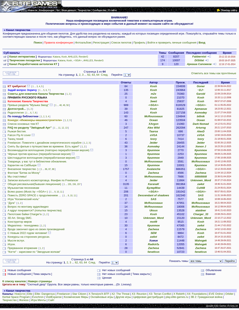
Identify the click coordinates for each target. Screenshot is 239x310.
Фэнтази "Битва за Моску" (24, 172)
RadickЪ (153, 244)
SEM (153, 233)
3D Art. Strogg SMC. (20, 217)
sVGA (153, 135)
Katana (56, 56)
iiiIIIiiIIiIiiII (201, 176)
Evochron (38, 297)
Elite (29, 293)
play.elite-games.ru (177, 297)
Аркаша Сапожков (199, 64)
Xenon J (201, 146)
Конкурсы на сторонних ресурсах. (29, 236)
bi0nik (201, 116)
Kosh (64, 56)
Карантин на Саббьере (22, 165)
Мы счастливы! (17, 176)
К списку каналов (14, 281)
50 (67, 105)
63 (93, 74)
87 (50, 169)
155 (69, 184)
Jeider (153, 142)
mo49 (153, 221)
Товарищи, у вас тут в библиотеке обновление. (37, 161)
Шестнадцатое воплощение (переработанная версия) (41, 157)
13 (66, 128)
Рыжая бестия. (17, 131)
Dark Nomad (201, 123)
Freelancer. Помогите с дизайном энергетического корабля (44, 142)
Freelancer (63, 293)
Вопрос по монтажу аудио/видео (28, 206)
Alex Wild (153, 127)
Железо (24, 300)
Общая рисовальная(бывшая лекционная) (34, 184)
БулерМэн (153, 187)
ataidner (201, 210)
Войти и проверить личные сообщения (171, 42)
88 (53, 169)
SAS (201, 195)
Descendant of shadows (153, 195)
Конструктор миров (20, 221)
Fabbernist (199, 56)
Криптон (153, 150)
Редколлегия (16, 112)
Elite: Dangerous (45, 293)
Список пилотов (121, 42)
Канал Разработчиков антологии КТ (33, 64)
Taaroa (153, 131)
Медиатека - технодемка (23, 225)
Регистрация (101, 42)
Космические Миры (76, 297)
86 (46, 169)
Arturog (201, 127)
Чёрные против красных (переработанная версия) (39, 154)
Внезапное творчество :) (23, 169)
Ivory (153, 138)
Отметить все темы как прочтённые (213, 73)
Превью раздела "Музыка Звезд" (28, 105)
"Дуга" (11, 202)
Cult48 (201, 187)
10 (58, 192)
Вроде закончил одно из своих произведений (36, 229)
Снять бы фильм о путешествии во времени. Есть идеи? (43, 146)
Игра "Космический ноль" (23, 199)
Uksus (154, 210)
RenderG (83, 56)
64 (97, 74)
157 (79, 184)
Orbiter (229, 293)
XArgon (153, 123)
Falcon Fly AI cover (19, 135)
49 (64, 105)
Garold (200, 93)
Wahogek (201, 240)
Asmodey (201, 112)
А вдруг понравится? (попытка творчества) (34, 210)
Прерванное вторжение (22, 248)
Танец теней (15, 138)
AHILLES (72, 56)
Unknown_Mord (200, 180)
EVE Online (216, 293)
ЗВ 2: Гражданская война (206, 297)
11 (59, 128)
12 (63, 128)
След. (104, 74)
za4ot (200, 184)
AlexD (201, 131)
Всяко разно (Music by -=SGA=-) (28, 191)
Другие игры (123, 297)
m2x (153, 93)
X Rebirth (179, 293)
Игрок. (11, 244)
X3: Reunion (139, 293)
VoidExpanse (54, 297)
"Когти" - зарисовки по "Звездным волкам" (34, 251)
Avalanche (153, 169)
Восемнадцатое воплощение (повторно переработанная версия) (48, 150)
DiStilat (199, 60)
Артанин (200, 108)
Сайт (51, 300)
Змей (153, 101)
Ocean (153, 120)
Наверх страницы (40, 281)
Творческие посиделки (24, 60)
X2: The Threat (120, 293)
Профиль (139, 42)
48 (60, 105)
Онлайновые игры (102, 297)
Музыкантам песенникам (23, 187)
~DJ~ (200, 90)
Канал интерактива (22, 56)
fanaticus (154, 251)
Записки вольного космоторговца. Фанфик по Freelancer (43, 180)
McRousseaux (153, 116)
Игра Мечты (38, 300)
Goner (201, 86)
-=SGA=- (77, 60)
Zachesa (153, 172)
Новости (19, 293)
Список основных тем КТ (23, 123)
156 (74, 184)
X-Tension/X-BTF (98, 293)
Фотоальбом (83, 42)
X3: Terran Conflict (160, 293)
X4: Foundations (197, 293)
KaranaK (153, 184)
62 (88, 74)
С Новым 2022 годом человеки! (27, 233)
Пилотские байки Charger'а (24, 214)
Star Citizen (79, 293)
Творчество (9, 300)
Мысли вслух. (16, 240)
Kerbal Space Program (16, 297)
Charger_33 (200, 214)
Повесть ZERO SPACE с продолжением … (34, 195)
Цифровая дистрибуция (148, 297)
